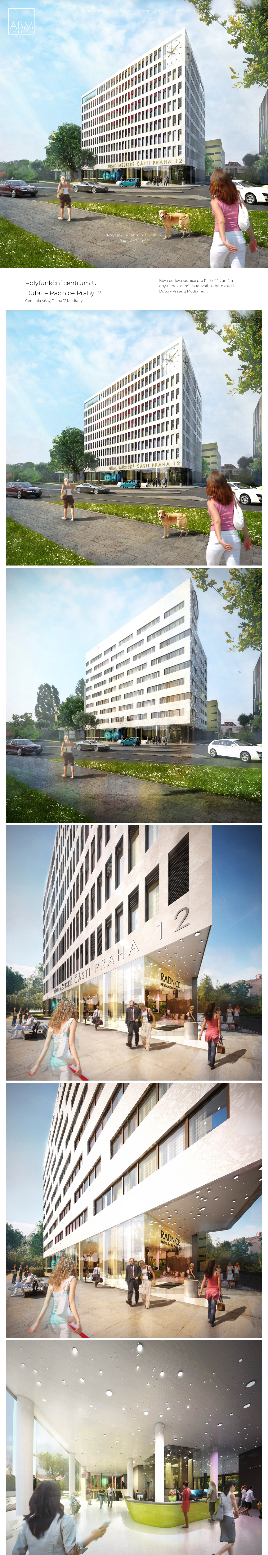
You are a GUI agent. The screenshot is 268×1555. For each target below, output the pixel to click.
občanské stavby (153, 11)
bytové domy (122, 11)
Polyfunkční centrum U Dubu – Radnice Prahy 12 (134, 240)
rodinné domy (91, 11)
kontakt (229, 11)
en (254, 11)
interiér (181, 11)
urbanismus (204, 11)
